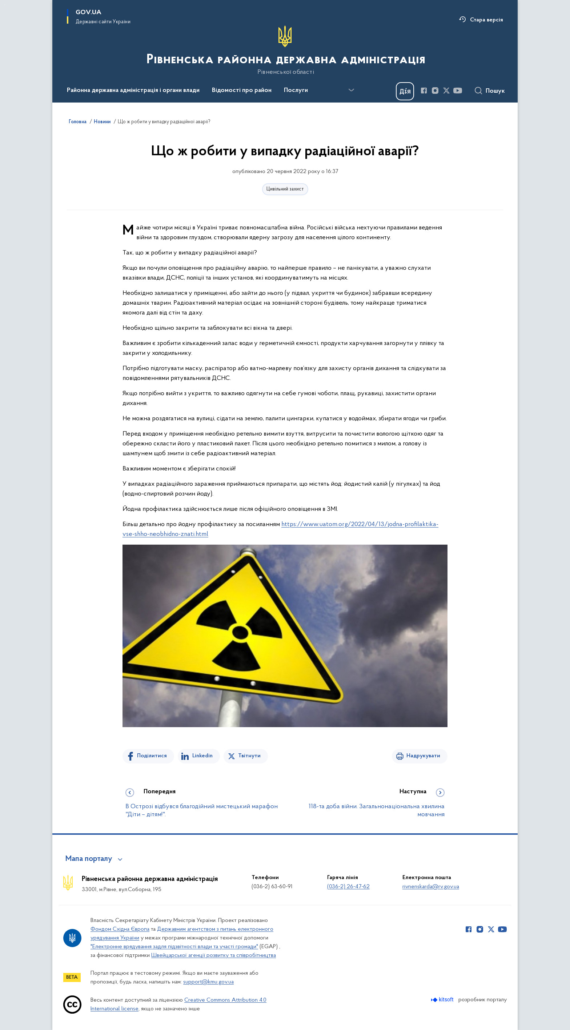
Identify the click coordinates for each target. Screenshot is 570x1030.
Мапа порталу (88, 859)
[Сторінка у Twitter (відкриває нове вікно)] (446, 90)
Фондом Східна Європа (120, 929)
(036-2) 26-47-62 (348, 887)
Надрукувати (423, 756)
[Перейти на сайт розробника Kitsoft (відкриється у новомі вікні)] (443, 999)
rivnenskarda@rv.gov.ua (430, 887)
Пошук (495, 91)
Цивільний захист (285, 189)
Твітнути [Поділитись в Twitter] (249, 756)
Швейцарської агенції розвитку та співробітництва (213, 955)
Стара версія (486, 20)
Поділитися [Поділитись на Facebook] (152, 756)
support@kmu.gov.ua (208, 982)
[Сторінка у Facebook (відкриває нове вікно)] (424, 90)
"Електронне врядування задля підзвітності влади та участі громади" (174, 947)
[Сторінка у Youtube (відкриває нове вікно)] (457, 90)
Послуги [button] (296, 90)
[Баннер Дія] (405, 91)
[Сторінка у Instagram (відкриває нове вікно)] (435, 90)
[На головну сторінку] (285, 50)
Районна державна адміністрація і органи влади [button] (133, 90)
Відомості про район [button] (242, 90)
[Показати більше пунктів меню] (351, 90)
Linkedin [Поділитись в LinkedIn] (202, 756)
